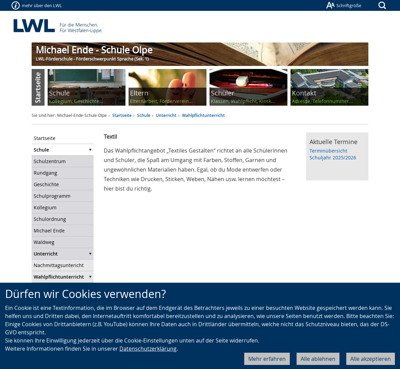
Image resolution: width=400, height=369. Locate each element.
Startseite (122, 115)
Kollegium (45, 207)
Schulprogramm (52, 196)
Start (38, 87)
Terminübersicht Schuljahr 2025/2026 (333, 154)
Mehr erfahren (267, 359)
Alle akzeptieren (370, 359)
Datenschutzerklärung (148, 348)
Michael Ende (49, 230)
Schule (143, 115)
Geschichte (46, 184)
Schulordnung (50, 219)
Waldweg (44, 242)
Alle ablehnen (318, 359)
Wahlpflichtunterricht (203, 115)
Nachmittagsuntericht (59, 265)
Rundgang (45, 173)
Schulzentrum (50, 161)
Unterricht (166, 115)
